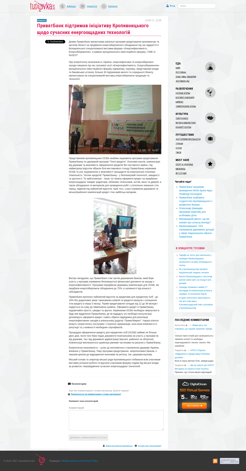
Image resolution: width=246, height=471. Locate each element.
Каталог (113, 6)
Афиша (71, 6)
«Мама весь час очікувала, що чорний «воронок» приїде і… (193, 329)
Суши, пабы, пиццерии (186, 77)
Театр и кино (182, 118)
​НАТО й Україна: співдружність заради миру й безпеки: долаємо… (192, 354)
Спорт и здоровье (184, 164)
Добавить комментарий (88, 437)
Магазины (180, 169)
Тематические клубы (186, 106)
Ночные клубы (183, 93)
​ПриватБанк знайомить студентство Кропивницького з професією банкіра (195, 201)
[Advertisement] (198, 37)
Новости (92, 6)
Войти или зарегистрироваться (119, 446)
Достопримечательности (188, 139)
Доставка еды (182, 81)
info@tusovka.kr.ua (71, 460)
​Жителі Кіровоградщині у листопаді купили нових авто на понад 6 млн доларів (195, 279)
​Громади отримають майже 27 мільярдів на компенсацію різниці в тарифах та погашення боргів (195, 290)
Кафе (178, 68)
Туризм (179, 143)
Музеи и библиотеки (186, 123)
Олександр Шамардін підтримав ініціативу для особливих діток (192, 212)
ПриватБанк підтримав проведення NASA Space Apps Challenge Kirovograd (195, 190)
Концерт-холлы (183, 127)
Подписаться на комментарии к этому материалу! (96, 394)
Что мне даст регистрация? (149, 446)
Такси (178, 152)
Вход (172, 5)
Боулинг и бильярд (185, 97)
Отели (179, 148)
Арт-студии (181, 173)
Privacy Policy (90, 460)
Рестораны (181, 72)
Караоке (179, 102)
